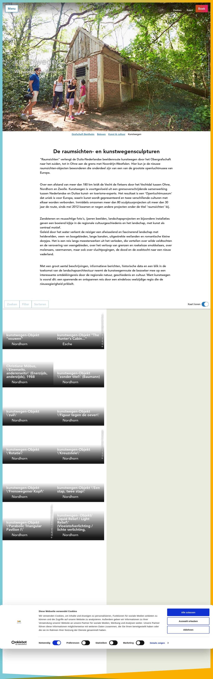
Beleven (101, 134)
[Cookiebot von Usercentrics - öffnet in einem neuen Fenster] (19, 673)
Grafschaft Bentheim (83, 134)
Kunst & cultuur (116, 134)
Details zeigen (157, 673)
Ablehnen (188, 660)
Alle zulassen (188, 642)
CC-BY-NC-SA (102, 339)
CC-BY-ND (102, 452)
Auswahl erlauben (188, 651)
